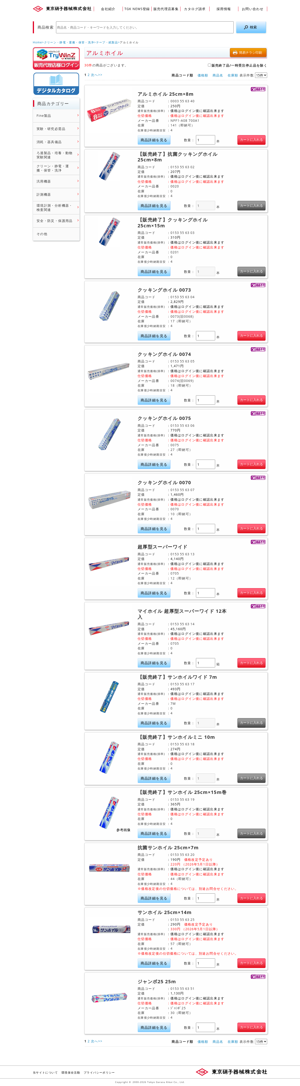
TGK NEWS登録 (137, 9)
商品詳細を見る (154, 140)
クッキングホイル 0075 (164, 418)
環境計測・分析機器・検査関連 (55, 207)
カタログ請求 (195, 9)
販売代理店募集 (166, 9)
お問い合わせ (252, 9)
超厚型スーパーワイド (163, 547)
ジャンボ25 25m (157, 981)
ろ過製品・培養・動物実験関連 (55, 155)
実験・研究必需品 (51, 129)
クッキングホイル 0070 (164, 482)
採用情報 (224, 9)
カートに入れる (251, 139)
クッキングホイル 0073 (164, 290)
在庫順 (233, 75)
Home (37, 42)
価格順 (203, 75)
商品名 (218, 75)
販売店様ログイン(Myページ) (56, 58)
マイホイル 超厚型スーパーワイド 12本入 (182, 614)
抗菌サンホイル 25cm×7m (168, 847)
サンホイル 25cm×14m (165, 912)
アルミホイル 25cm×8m (166, 94)
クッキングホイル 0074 (164, 354)
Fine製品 (44, 116)
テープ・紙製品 (107, 42)
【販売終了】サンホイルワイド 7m (177, 677)
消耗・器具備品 (49, 142)
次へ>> (96, 74)
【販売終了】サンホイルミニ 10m (176, 737)
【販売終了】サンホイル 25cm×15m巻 (182, 792)
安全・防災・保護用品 (55, 221)
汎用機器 (44, 181)
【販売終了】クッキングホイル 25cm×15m (173, 223)
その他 (42, 234)
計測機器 (44, 194)
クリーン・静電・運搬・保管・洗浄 (69, 42)
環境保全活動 (70, 1073)
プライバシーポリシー (99, 1073)
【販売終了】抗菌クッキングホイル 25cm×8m (178, 157)
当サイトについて (45, 1073)
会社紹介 (108, 9)
